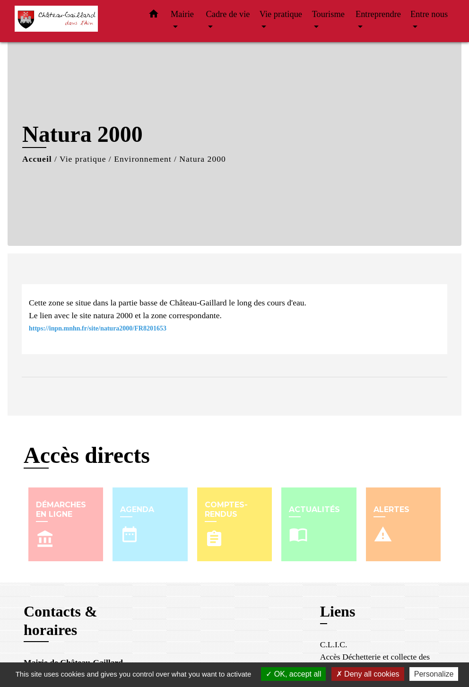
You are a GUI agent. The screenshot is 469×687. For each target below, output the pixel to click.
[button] (153, 15)
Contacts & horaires (60, 620)
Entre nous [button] (429, 14)
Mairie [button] (182, 14)
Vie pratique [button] (281, 14)
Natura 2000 (202, 159)
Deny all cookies (368, 674)
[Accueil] (74, 21)
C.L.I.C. (333, 644)
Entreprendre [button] (378, 14)
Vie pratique (83, 159)
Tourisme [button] (328, 14)
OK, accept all (293, 674)
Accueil (37, 159)
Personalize (434, 674)
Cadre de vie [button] (228, 14)
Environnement (142, 159)
